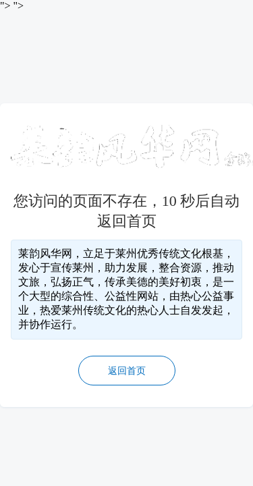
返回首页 (127, 371)
